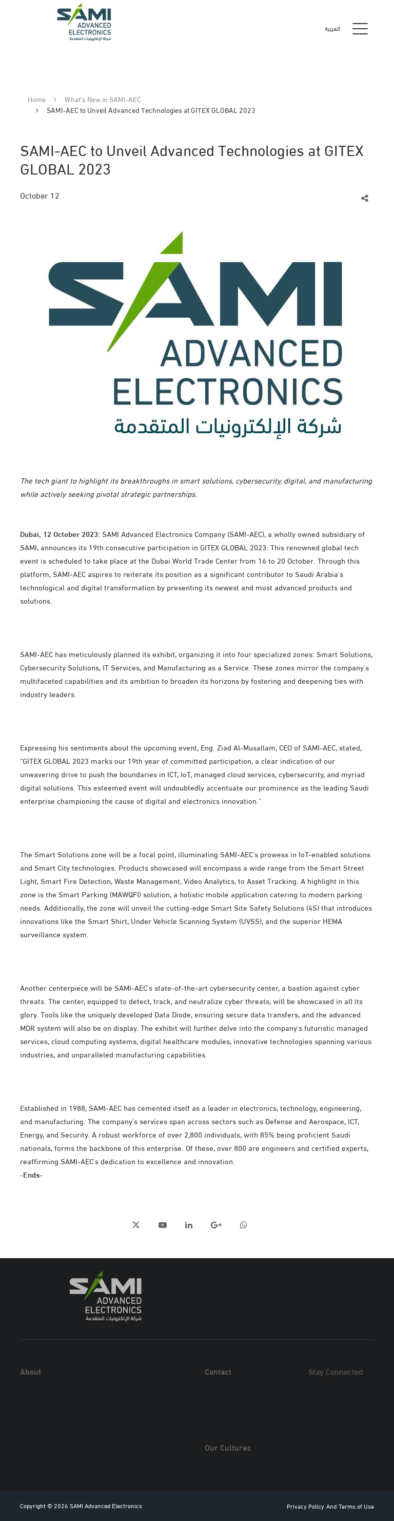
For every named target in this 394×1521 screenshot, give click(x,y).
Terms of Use (356, 1505)
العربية (332, 28)
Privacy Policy (305, 1505)
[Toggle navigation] (360, 28)
